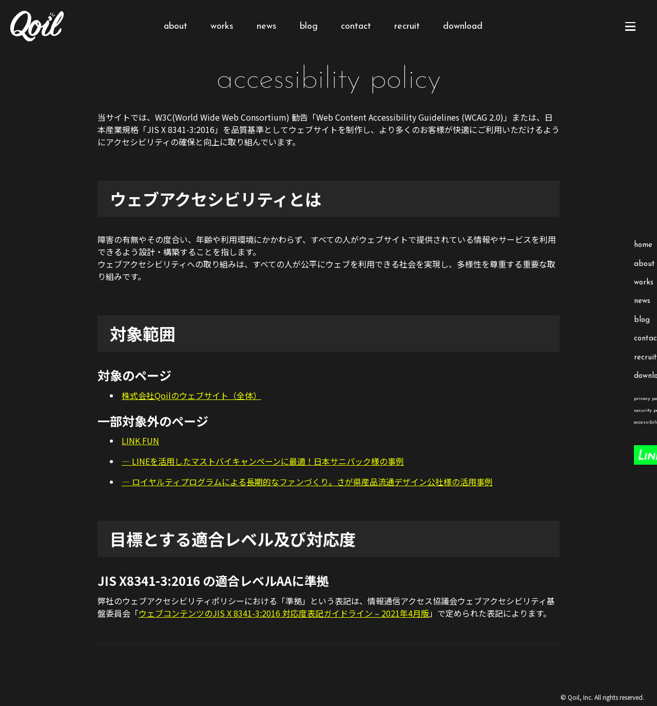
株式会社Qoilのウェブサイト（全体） (191, 395)
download (462, 26)
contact (356, 26)
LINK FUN (140, 440)
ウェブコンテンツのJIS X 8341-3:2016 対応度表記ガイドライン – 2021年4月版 (284, 613)
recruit (407, 26)
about (175, 26)
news (267, 26)
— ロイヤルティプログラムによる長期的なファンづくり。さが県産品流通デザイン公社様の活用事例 (307, 481)
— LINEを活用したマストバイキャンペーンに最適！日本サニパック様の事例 (263, 461)
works (222, 26)
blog (309, 26)
